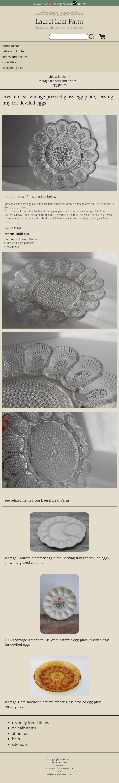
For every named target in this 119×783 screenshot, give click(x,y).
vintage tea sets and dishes (58, 81)
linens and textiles (14, 57)
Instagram (60, 4)
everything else (12, 68)
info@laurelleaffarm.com (59, 774)
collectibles (10, 62)
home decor (10, 46)
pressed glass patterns (20, 243)
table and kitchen (14, 51)
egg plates (60, 85)
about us (20, 733)
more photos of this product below (30, 196)
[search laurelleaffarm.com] (92, 37)
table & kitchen (57, 77)
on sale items (24, 728)
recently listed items (30, 722)
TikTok (82, 4)
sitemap (19, 744)
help (16, 739)
